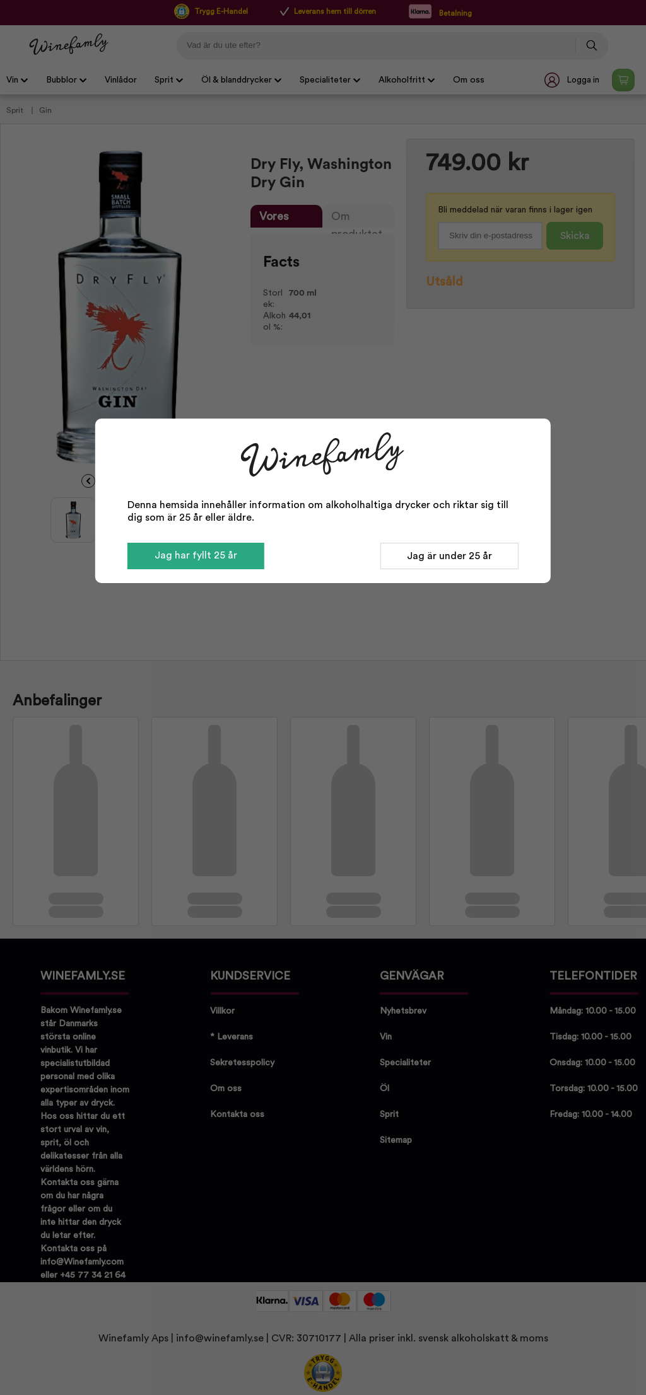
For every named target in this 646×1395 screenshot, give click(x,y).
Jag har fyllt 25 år (196, 555)
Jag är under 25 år (449, 556)
